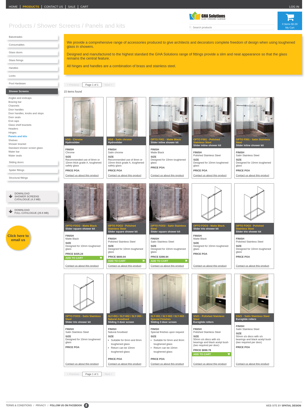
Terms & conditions (19, 405)
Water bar (14, 151)
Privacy (41, 405)
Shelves (12, 140)
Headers (13, 128)
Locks (12, 75)
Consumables (17, 44)
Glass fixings (16, 60)
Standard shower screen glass (25, 147)
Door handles (16, 109)
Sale (71, 6)
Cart (84, 6)
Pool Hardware (17, 83)
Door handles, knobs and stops (26, 113)
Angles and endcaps (20, 97)
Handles (13, 67)
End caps (13, 120)
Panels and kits (105, 25)
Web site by (283, 405)
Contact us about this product (82, 175)
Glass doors (15, 52)
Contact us (53, 6)
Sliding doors (16, 162)
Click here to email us (18, 238)
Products (31, 6)
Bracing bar (14, 101)
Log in (294, 6)
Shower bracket (17, 143)
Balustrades (15, 36)
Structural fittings (18, 177)
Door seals (14, 117)
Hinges (12, 132)
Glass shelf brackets (19, 124)
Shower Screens (58, 25)
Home (13, 6)
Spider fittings (16, 170)
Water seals (15, 155)
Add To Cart (74, 257)
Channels (13, 105)
